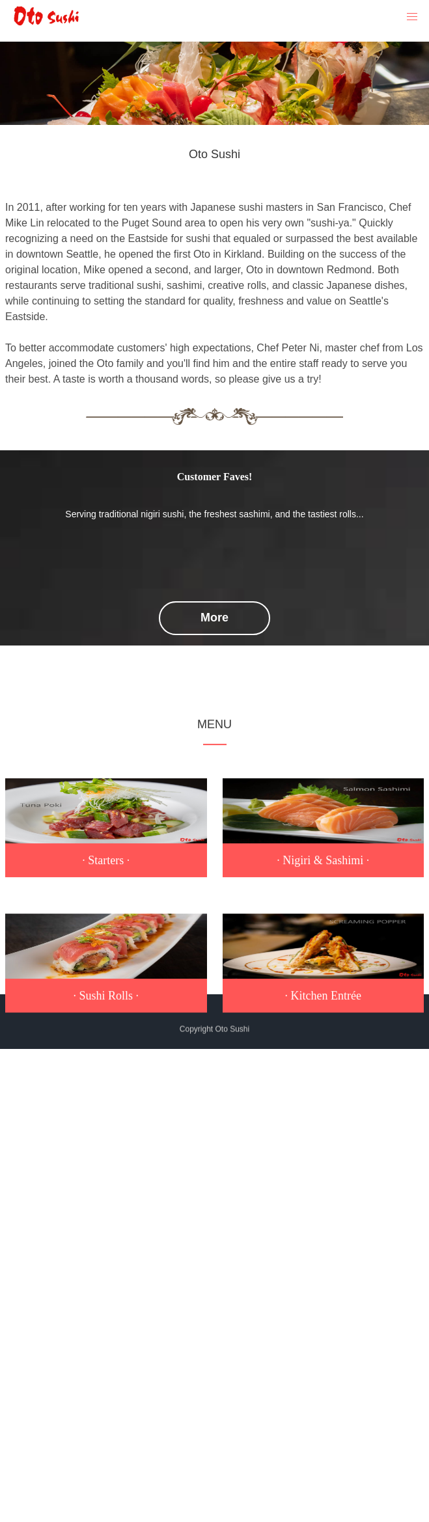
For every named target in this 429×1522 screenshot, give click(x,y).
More (214, 617)
